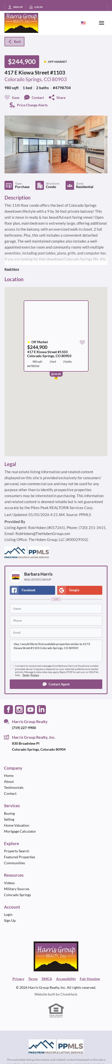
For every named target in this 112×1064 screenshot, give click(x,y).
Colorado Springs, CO (27, 79)
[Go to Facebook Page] (8, 709)
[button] (56, 684)
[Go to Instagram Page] (19, 709)
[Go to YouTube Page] (30, 709)
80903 (59, 79)
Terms (25, 675)
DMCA (47, 979)
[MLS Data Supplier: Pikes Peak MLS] (56, 1047)
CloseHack (68, 994)
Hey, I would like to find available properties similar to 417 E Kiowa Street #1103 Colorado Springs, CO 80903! (56, 651)
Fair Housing (90, 979)
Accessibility (66, 979)
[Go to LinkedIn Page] (41, 709)
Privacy (35, 675)
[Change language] (83, 23)
